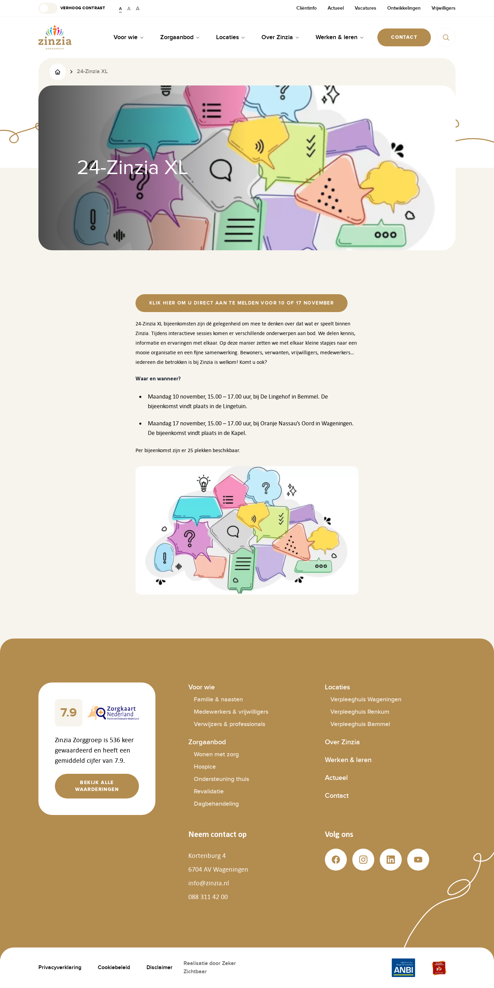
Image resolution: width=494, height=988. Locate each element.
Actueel (336, 8)
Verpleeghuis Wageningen (365, 699)
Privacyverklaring (59, 967)
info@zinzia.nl (208, 883)
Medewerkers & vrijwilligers (231, 711)
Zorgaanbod (207, 742)
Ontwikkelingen (404, 8)
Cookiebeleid (114, 967)
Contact (337, 796)
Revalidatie (209, 791)
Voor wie (201, 687)
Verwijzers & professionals (229, 724)
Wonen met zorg (216, 754)
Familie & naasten (218, 699)
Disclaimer (159, 967)
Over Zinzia (342, 742)
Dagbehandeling (216, 803)
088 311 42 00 (208, 897)
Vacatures (365, 8)
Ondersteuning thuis (221, 779)
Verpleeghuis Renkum (359, 711)
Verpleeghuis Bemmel (360, 724)
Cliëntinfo (306, 8)
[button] (71, 8)
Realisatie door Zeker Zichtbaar (210, 967)
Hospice (205, 766)
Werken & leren (348, 760)
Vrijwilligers (444, 8)
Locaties (337, 687)
